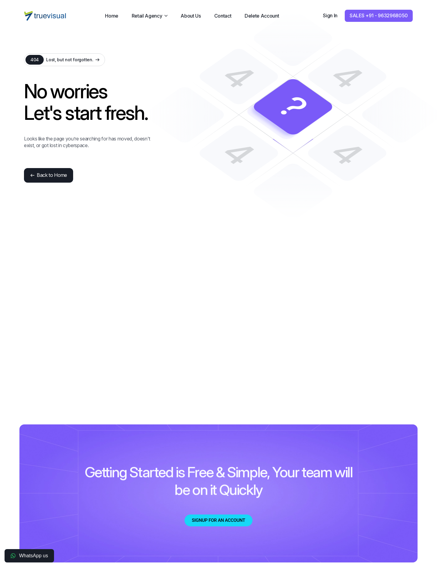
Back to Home (48, 175)
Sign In (330, 15)
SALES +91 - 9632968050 (379, 15)
